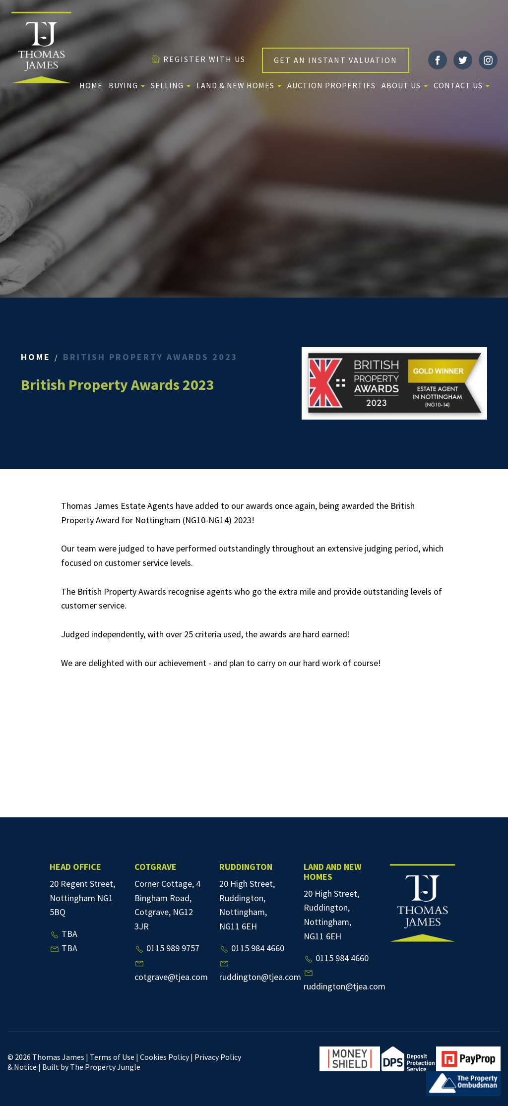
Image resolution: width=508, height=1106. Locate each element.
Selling (170, 85)
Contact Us (462, 85)
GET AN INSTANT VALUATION (335, 60)
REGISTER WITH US (198, 59)
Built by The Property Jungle (91, 1067)
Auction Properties (331, 85)
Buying (127, 85)
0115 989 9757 (166, 948)
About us (404, 85)
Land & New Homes (238, 85)
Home (91, 85)
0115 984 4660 (251, 948)
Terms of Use (112, 1057)
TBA (63, 933)
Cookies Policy (164, 1057)
